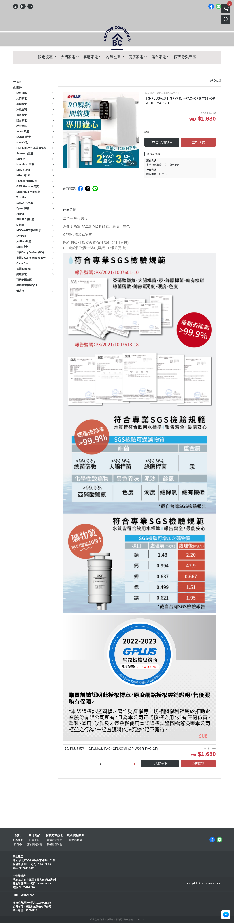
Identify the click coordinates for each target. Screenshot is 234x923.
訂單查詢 (34, 840)
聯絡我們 (18, 840)
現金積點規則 (75, 835)
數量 (147, 132)
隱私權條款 (75, 840)
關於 (18, 835)
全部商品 (34, 835)
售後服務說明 (54, 844)
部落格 (18, 844)
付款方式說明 (54, 835)
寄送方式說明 (54, 840)
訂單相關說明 (34, 844)
